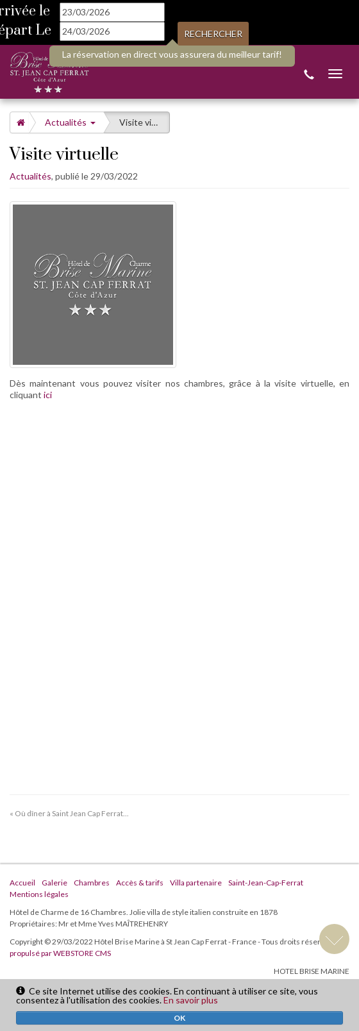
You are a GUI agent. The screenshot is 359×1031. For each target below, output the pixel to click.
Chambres (92, 882)
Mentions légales (39, 894)
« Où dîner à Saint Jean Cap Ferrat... (69, 813)
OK (179, 1018)
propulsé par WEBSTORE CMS (60, 953)
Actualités (70, 122)
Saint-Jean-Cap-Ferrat (265, 882)
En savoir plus (190, 999)
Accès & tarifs (139, 882)
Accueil (22, 882)
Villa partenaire (196, 882)
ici (48, 394)
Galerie (54, 882)
